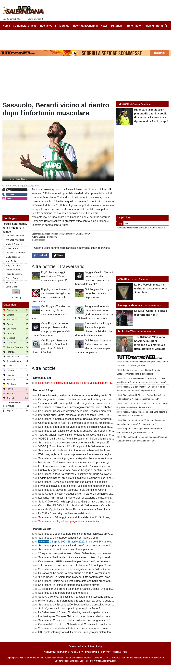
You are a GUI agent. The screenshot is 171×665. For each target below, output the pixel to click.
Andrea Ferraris (13, 269)
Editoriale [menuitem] (116, 25)
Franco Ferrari (12, 278)
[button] (16, 291)
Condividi (40, 255)
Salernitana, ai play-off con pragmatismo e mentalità (68, 521)
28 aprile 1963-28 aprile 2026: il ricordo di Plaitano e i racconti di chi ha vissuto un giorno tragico (100, 541)
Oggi (120, 223)
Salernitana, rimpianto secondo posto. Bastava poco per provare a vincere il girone (86, 419)
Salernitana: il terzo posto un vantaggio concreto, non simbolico (75, 407)
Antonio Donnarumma (16, 235)
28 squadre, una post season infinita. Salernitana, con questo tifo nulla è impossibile (87, 553)
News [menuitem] (104, 25)
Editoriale (123, 104)
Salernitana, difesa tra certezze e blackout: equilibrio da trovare (75, 474)
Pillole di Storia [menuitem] (153, 25)
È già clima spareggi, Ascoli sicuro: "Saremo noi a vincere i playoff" (54, 276)
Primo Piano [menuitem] (133, 25)
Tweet (59, 255)
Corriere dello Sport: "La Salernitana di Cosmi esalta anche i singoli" (78, 624)
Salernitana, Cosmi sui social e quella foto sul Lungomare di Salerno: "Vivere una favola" (89, 620)
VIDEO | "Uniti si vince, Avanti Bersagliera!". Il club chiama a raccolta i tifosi (82, 438)
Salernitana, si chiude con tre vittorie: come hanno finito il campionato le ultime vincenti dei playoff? (96, 450)
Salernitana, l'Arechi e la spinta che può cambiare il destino (72, 482)
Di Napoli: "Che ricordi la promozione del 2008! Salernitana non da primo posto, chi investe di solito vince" (100, 573)
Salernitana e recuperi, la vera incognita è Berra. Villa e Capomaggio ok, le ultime (85, 569)
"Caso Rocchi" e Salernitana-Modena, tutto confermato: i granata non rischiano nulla (87, 577)
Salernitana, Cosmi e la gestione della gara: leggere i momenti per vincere (81, 411)
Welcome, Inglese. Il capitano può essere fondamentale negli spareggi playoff (83, 454)
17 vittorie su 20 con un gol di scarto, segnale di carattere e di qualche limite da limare (88, 403)
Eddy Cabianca (13, 265)
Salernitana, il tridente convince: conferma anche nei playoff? (73, 442)
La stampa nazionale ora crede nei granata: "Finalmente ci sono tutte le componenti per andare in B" (96, 466)
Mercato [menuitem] (64, 25)
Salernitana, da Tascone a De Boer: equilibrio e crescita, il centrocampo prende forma (88, 604)
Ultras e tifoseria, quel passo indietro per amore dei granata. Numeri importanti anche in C (90, 395)
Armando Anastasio (15, 240)
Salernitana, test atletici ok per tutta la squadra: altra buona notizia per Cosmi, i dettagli (88, 430)
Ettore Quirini (12, 287)
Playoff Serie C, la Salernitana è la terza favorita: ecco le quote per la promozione (85, 600)
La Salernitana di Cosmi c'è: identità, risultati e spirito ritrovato (74, 612)
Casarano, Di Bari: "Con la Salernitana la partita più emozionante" (76, 422)
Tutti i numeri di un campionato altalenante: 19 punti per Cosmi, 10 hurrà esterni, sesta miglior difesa (96, 565)
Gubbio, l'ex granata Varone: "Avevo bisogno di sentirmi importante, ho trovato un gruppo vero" (93, 470)
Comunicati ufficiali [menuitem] (25, 25)
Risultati (16, 297)
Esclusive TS (125, 331)
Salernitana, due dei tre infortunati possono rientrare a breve (73, 628)
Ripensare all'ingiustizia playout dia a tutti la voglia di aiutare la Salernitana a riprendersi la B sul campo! (98, 382)
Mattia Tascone (13, 257)
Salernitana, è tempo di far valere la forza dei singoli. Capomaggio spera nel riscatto (87, 426)
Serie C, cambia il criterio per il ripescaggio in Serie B (69, 608)
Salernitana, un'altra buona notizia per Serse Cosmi (68, 537)
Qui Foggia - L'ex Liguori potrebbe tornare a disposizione (99, 293)
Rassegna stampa (128, 305)
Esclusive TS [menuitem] (48, 25)
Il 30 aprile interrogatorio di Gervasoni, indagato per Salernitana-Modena (80, 632)
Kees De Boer (12, 261)
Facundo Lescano (14, 274)
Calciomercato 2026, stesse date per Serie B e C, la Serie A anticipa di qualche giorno (88, 561)
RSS (125, 652)
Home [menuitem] (6, 25)
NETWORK (49, 652)
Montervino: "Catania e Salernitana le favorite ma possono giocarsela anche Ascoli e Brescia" (92, 462)
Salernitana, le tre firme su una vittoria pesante (65, 549)
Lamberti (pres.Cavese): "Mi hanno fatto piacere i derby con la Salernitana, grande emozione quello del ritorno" (103, 616)
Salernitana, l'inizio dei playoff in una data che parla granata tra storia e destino (84, 581)
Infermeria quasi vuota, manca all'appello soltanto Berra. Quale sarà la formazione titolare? (91, 415)
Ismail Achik (11, 282)
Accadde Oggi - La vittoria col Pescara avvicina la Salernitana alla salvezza (82, 509)
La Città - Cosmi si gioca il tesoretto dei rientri (64, 513)
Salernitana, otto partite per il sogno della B (63, 592)
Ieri (126, 223)
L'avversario (46, 234)
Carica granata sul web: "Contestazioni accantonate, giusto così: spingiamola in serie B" (89, 399)
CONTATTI (106, 652)
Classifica (9, 304)
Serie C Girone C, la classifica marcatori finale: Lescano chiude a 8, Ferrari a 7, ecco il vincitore (93, 596)
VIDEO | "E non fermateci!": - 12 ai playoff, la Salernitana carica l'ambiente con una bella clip (92, 446)
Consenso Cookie (77, 646)
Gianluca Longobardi (15, 252)
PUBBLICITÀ (77, 652)
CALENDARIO (92, 652)
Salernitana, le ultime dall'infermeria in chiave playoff (68, 584)
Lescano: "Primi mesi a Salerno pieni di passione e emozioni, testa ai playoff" (83, 497)
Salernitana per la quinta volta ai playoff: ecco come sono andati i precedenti (82, 545)
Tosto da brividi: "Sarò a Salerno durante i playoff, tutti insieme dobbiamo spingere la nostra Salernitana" (98, 434)
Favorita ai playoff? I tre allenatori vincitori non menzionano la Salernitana (81, 485)
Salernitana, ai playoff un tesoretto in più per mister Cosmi (72, 489)
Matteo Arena (12, 248)
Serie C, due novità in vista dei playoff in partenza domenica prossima (79, 493)
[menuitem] (165, 25)
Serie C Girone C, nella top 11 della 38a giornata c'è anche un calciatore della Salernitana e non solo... (98, 501)
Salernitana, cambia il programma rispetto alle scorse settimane (75, 458)
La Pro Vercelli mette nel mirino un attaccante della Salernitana (150, 288)
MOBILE (117, 652)
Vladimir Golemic (14, 244)
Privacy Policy (95, 646)
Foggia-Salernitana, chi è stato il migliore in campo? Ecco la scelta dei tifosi (82, 478)
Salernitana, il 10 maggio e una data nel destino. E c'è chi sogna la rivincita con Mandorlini (90, 517)
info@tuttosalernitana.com (103, 661)
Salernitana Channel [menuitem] (85, 25)
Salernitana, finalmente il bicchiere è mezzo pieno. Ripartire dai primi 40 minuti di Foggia (89, 557)
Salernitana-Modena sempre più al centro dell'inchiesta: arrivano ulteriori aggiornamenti (89, 533)
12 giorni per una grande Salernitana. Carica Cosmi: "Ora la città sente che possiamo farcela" (92, 588)
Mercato (122, 279)
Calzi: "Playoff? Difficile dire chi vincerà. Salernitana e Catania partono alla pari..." (85, 505)
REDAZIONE (63, 652)
